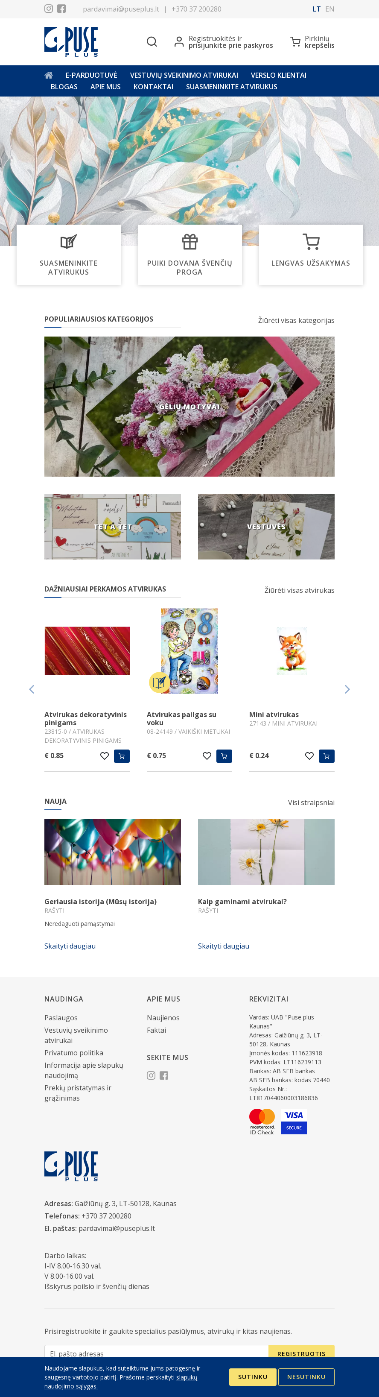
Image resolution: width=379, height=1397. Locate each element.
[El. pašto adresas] (156, 1354)
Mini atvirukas (274, 714)
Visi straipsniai (311, 802)
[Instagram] (48, 10)
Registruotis (301, 1354)
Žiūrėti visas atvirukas (300, 590)
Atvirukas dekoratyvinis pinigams (85, 718)
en (330, 9)
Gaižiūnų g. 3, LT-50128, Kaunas (126, 1203)
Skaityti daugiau (70, 946)
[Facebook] (61, 10)
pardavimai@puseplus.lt (121, 9)
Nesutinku (306, 1377)
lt (317, 9)
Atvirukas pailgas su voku (181, 718)
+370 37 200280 (197, 9)
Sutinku (253, 1377)
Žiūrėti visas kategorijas (296, 320)
